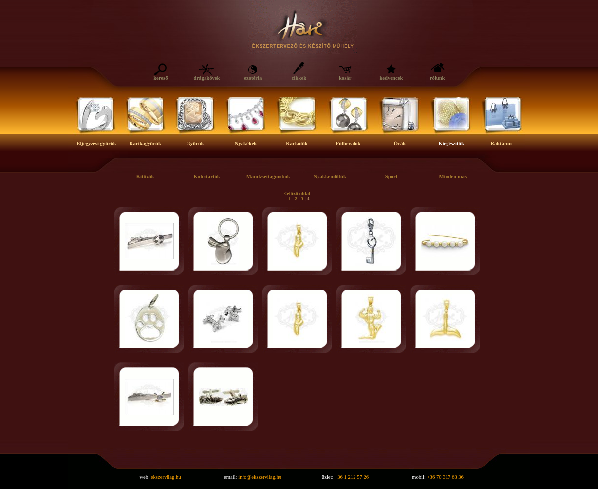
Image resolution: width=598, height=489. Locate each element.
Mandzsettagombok (268, 176)
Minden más (453, 176)
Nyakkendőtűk (329, 176)
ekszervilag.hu (166, 477)
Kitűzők (145, 176)
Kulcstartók (206, 176)
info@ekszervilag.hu (259, 477)
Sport (391, 176)
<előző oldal (297, 193)
